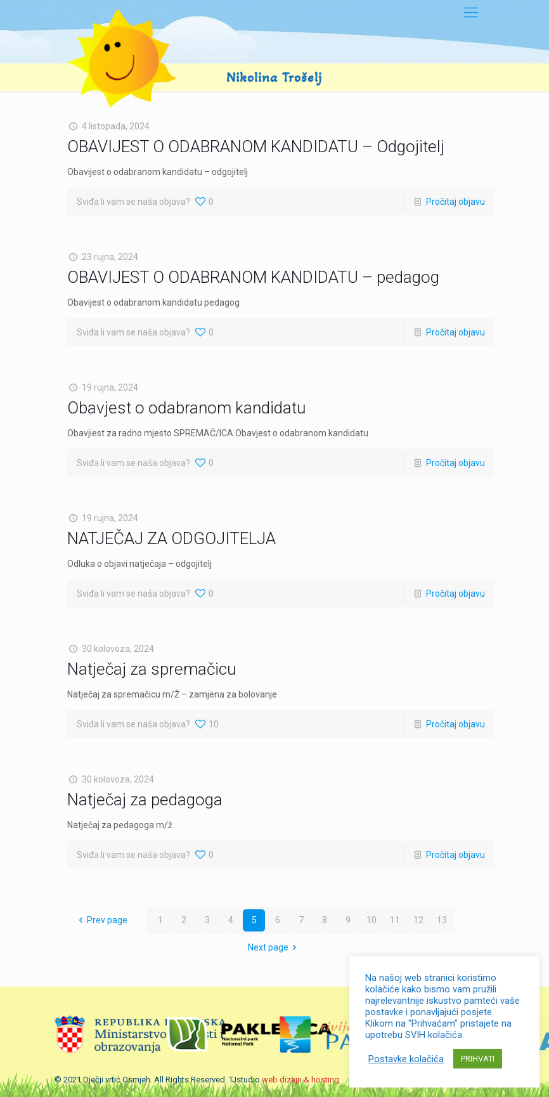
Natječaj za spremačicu (151, 668)
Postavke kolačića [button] (406, 1059)
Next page (274, 947)
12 (418, 920)
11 (395, 920)
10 (371, 920)
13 (442, 920)
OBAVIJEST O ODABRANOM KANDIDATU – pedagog (253, 277)
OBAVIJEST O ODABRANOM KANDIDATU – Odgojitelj (255, 146)
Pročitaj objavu (455, 202)
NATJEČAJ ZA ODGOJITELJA (171, 538)
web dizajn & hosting (300, 1079)
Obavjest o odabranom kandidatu (186, 407)
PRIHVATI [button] (477, 1058)
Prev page (101, 920)
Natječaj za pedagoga (145, 799)
